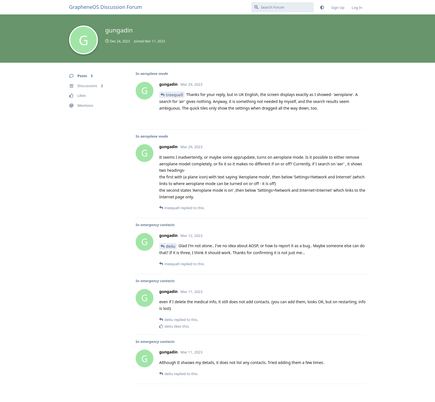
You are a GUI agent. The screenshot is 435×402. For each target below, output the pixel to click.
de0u (170, 246)
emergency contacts (157, 224)
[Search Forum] (282, 7)
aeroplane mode (154, 73)
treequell (174, 94)
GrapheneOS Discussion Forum (105, 7)
